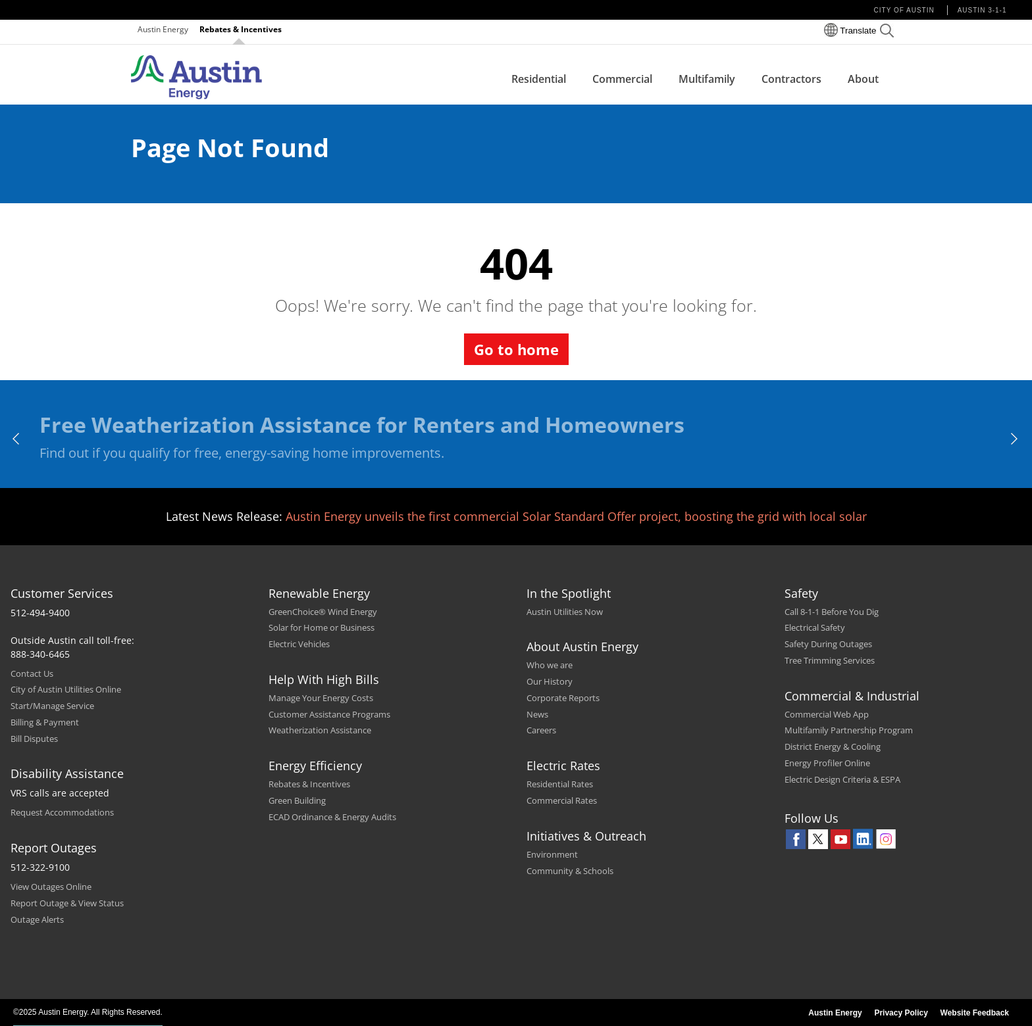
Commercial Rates (562, 800)
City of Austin (904, 10)
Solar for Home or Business (321, 627)
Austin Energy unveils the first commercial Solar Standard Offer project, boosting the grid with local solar (576, 516)
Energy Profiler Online (827, 763)
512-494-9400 (40, 612)
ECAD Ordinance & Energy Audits (332, 817)
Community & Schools (570, 871)
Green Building (297, 800)
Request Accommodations (62, 812)
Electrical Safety (815, 627)
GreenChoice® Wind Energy (323, 612)
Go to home (516, 349)
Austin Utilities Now (565, 612)
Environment (552, 854)
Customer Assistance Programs (329, 714)
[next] (1015, 439)
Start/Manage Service (52, 706)
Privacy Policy (900, 1012)
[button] (887, 32)
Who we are (550, 665)
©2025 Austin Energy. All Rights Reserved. (88, 1012)
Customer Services (62, 593)
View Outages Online (51, 886)
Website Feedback (975, 1012)
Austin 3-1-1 (982, 10)
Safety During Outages (828, 644)
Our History (550, 681)
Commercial (622, 79)
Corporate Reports (563, 698)
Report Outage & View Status (67, 903)
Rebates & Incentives (240, 29)
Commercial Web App (827, 714)
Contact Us (32, 673)
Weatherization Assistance (320, 730)
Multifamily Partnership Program (849, 730)
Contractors (791, 79)
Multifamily (707, 79)
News (537, 714)
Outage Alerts (37, 919)
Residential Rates (560, 784)
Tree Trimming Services (830, 660)
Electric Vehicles (299, 644)
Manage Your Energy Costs (321, 698)
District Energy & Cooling (833, 746)
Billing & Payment (45, 722)
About (863, 79)
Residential (538, 79)
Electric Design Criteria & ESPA (842, 779)
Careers (541, 730)
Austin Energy (163, 29)
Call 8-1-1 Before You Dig (832, 612)
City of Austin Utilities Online (66, 689)
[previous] (17, 439)
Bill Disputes (34, 739)
